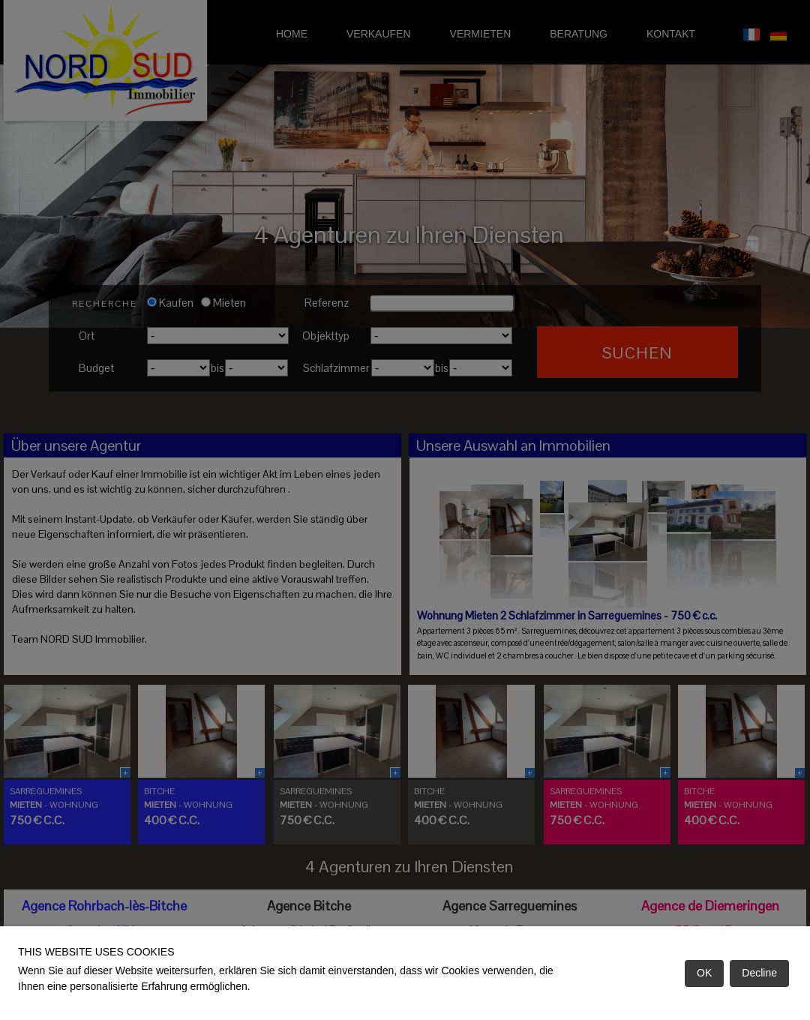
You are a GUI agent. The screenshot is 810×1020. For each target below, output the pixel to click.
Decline (759, 973)
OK (704, 973)
